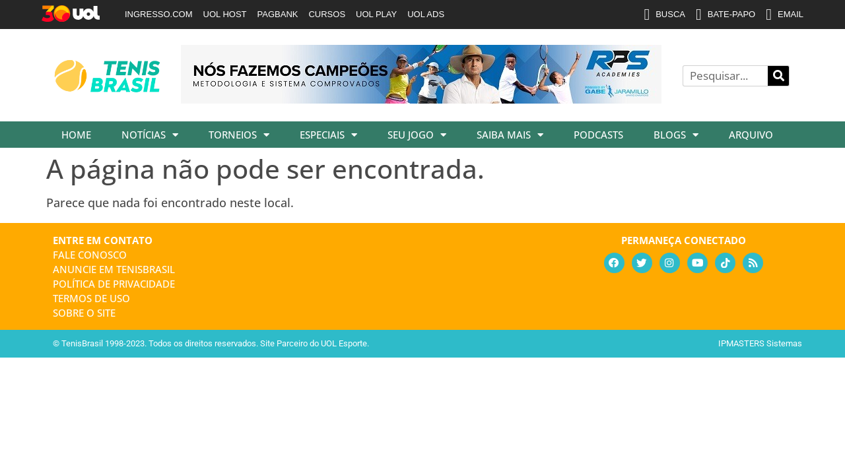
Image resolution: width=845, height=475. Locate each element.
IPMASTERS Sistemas (760, 343)
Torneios (239, 134)
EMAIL (784, 14)
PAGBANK (277, 14)
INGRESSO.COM (159, 14)
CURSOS (326, 14)
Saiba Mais (510, 134)
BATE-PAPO (725, 14)
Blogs (676, 134)
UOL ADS (425, 14)
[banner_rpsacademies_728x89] (421, 99)
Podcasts (598, 134)
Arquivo (751, 134)
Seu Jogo (417, 134)
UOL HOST (225, 14)
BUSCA (664, 14)
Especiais (328, 134)
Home (76, 134)
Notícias (149, 134)
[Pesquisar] (778, 76)
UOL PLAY (376, 14)
